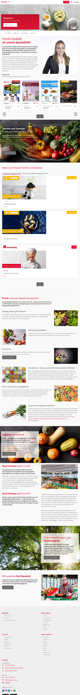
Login (67, 2)
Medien (46, 624)
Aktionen (7, 644)
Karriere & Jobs (48, 620)
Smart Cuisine (47, 658)
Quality (46, 642)
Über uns (46, 617)
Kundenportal (8, 646)
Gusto (45, 629)
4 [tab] (76, 28)
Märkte (7, 642)
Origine (46, 646)
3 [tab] (74, 28)
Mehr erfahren (9, 25)
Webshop (7, 649)
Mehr (40, 117)
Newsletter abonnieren (11, 622)
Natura (46, 649)
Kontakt (46, 631)
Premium (46, 644)
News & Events (9, 617)
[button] (11, 174)
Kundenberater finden (11, 674)
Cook (45, 653)
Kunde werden (9, 639)
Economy (46, 639)
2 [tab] (71, 28)
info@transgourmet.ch (11, 683)
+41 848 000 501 (10, 668)
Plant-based (47, 656)
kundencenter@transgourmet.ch (14, 671)
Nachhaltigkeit (48, 622)
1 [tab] (69, 28)
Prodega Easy (8, 651)
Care (45, 651)
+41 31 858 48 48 (10, 681)
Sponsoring (47, 627)
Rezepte (7, 620)
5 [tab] (78, 28)
